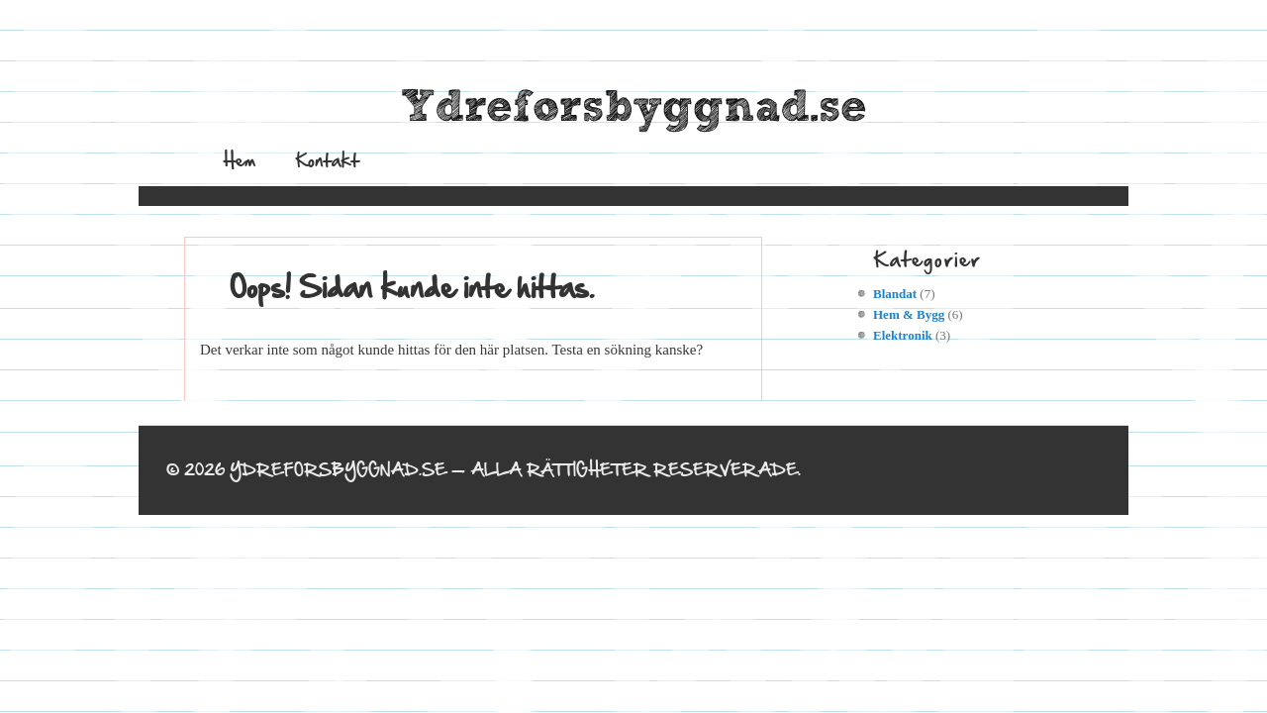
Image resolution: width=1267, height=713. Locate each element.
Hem (239, 160)
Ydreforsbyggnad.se (634, 108)
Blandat (895, 293)
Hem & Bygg (908, 314)
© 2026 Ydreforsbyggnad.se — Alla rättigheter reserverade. (483, 470)
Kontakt (327, 160)
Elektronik (902, 335)
